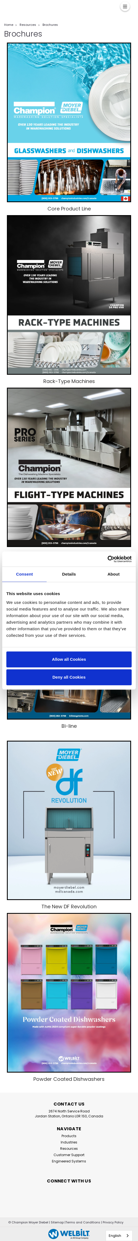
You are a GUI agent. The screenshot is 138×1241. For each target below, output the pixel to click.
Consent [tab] (24, 574)
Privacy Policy (113, 1222)
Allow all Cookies (69, 659)
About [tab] (113, 574)
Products (69, 1136)
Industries (69, 1142)
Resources (28, 25)
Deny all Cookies (69, 677)
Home (8, 25)
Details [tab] (69, 574)
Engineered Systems (69, 1161)
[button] (69, 122)
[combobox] (119, 1235)
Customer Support (69, 1155)
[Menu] (125, 6)
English (115, 1235)
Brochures (50, 25)
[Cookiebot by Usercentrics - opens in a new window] (107, 559)
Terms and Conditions (82, 1222)
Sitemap (57, 1222)
